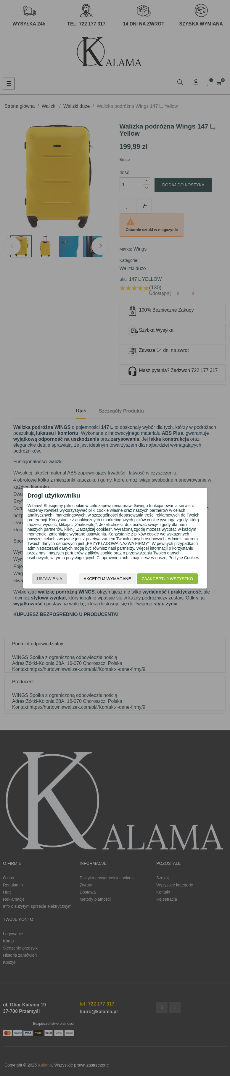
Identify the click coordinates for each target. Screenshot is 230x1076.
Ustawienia (49, 578)
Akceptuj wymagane (107, 578)
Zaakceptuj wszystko (167, 578)
